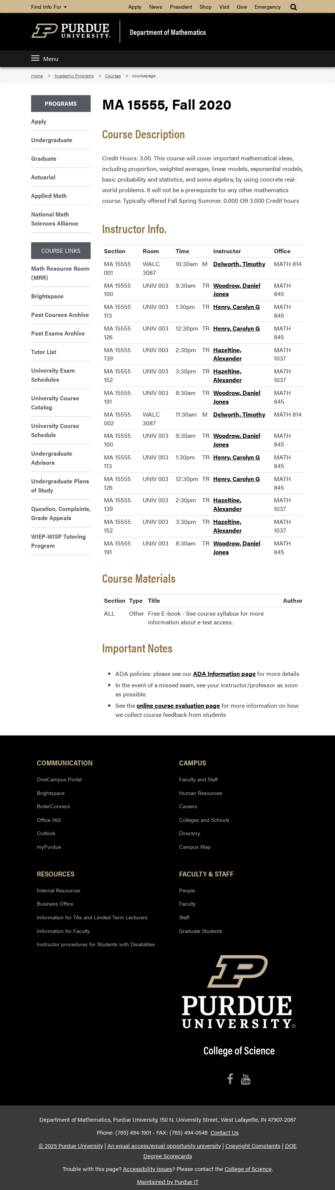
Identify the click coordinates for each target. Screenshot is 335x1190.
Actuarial (43, 176)
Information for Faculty (63, 930)
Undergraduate (51, 139)
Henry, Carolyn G (236, 306)
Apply (135, 6)
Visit (224, 6)
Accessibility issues (147, 1169)
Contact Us (225, 1132)
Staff (184, 917)
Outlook (46, 833)
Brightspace (47, 296)
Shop (206, 6)
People (187, 890)
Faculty (187, 903)
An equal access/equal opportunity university (164, 1145)
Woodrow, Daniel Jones (236, 289)
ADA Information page (224, 673)
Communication (65, 762)
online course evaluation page (178, 705)
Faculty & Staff (206, 873)
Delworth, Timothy (239, 263)
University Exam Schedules (53, 375)
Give (242, 6)
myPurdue (49, 846)
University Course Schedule (55, 430)
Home (37, 75)
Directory (189, 833)
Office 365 (49, 819)
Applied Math (49, 195)
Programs (61, 103)
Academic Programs (74, 75)
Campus (192, 762)
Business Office (55, 903)
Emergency (268, 6)
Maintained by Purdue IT (167, 1181)
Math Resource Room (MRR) (60, 273)
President (181, 6)
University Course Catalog (55, 402)
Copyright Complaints (252, 1145)
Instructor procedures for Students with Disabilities (96, 944)
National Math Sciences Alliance (55, 218)
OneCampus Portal (59, 779)
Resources (55, 873)
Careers (188, 806)
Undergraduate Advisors (51, 458)
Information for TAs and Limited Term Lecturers (92, 917)
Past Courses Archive (60, 314)
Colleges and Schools (204, 819)
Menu (44, 58)
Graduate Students (200, 930)
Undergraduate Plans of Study (60, 485)
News (155, 6)
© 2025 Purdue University (71, 1145)
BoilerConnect (53, 806)
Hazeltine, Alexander (227, 354)
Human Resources (200, 792)
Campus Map (195, 846)
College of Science (248, 1169)
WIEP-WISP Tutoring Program (58, 541)
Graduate (44, 158)
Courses (113, 75)
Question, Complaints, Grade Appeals (61, 513)
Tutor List (43, 351)
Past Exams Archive (58, 333)
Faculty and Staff (198, 779)
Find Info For (49, 6)
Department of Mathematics (168, 31)
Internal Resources (58, 890)
